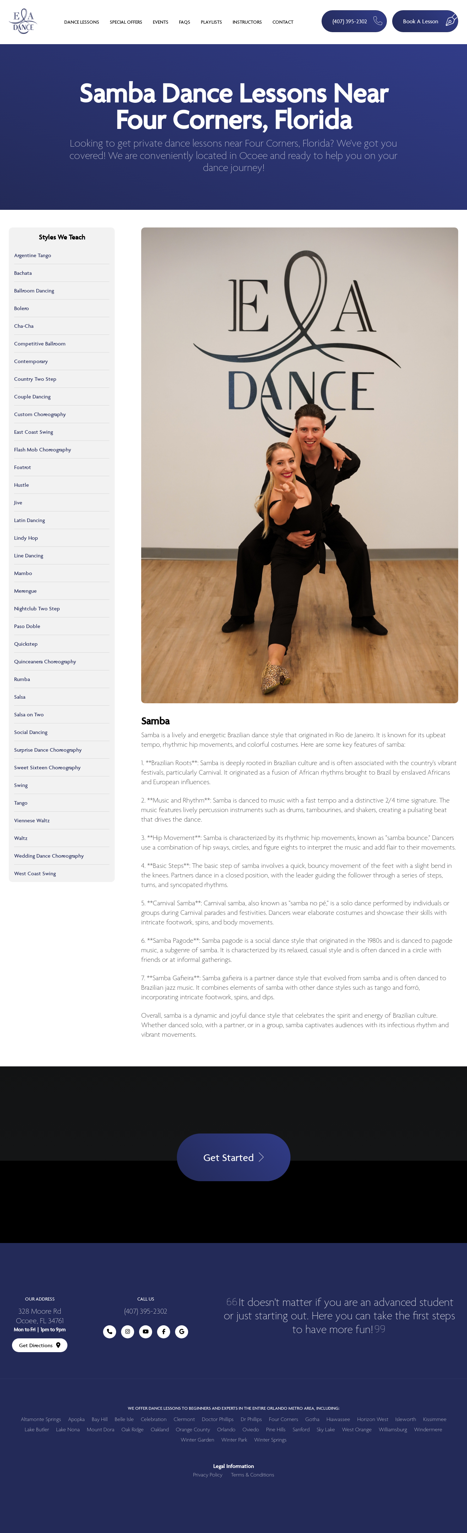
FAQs (184, 22)
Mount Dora (100, 1429)
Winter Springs (270, 1440)
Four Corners (283, 1419)
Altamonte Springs (41, 1419)
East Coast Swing (33, 431)
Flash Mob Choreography (42, 449)
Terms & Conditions (252, 1475)
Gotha (312, 1419)
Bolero (21, 308)
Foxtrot (22, 467)
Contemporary (31, 361)
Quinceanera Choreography (45, 661)
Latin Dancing (29, 520)
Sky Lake (326, 1429)
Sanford (301, 1429)
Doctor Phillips (218, 1419)
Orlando (226, 1429)
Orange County (193, 1429)
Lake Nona (68, 1429)
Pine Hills (276, 1429)
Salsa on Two (29, 714)
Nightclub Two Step (37, 608)
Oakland (160, 1429)
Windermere (428, 1429)
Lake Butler (37, 1429)
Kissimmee (435, 1419)
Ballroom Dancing (34, 290)
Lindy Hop (26, 537)
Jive (18, 502)
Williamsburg (393, 1429)
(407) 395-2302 (357, 20)
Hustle (21, 484)
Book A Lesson (430, 18)
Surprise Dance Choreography (48, 749)
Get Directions (39, 1345)
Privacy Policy (207, 1475)
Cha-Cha (24, 325)
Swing (21, 785)
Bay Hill (100, 1419)
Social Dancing (30, 732)
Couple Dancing (32, 396)
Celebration (154, 1419)
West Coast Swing (35, 873)
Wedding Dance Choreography (49, 855)
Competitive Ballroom (40, 343)
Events (160, 22)
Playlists (211, 22)
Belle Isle (124, 1419)
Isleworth (405, 1419)
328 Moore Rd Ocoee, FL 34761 (40, 1316)
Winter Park (234, 1440)
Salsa (19, 696)
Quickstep (26, 643)
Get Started (233, 1157)
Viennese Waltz (32, 820)
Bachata (23, 273)
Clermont (184, 1419)
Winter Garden (197, 1440)
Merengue (25, 590)
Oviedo (251, 1429)
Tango (21, 802)
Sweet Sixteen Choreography (47, 767)
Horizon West (372, 1419)
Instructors (247, 22)
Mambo (23, 573)
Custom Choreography (40, 414)
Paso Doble (27, 626)
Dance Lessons (81, 22)
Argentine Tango (32, 255)
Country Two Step (35, 378)
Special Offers (126, 22)
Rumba (22, 679)
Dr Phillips (251, 1419)
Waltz (21, 838)
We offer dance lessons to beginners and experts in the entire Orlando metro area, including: (234, 1408)
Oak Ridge (132, 1429)
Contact (283, 22)
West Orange (357, 1429)
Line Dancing (28, 555)
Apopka (76, 1419)
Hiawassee (338, 1419)
